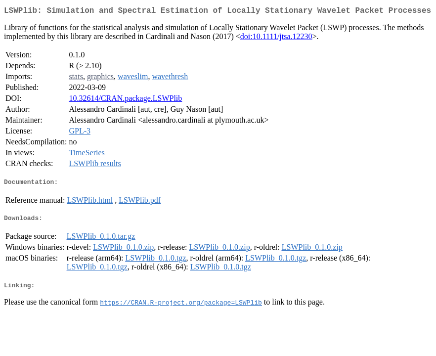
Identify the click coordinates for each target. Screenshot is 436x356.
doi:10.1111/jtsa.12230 (276, 38)
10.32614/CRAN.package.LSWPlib (125, 100)
